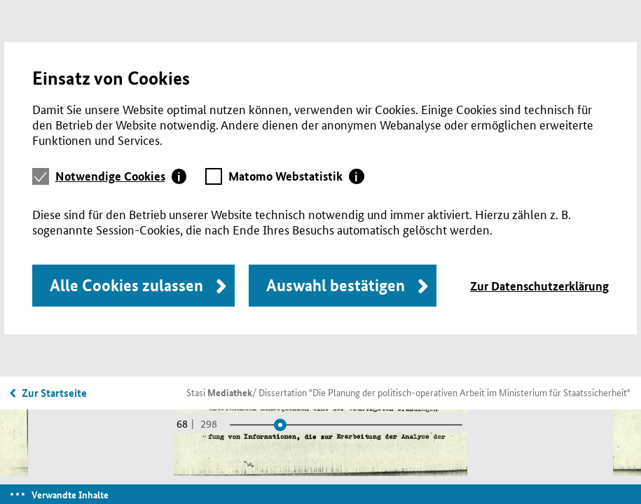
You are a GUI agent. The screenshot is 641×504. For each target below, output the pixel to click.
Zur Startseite (54, 392)
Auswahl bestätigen (335, 285)
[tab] (121, 176)
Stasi (219, 392)
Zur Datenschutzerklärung (539, 286)
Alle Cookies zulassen (126, 285)
